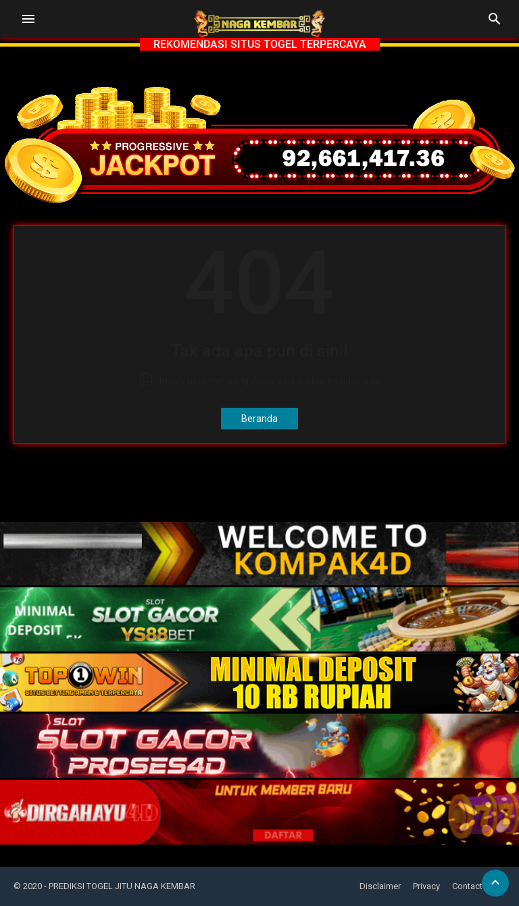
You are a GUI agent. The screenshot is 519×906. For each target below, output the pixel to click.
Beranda (259, 418)
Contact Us (473, 886)
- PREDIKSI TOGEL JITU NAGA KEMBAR (119, 886)
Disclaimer (380, 886)
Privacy (426, 886)
